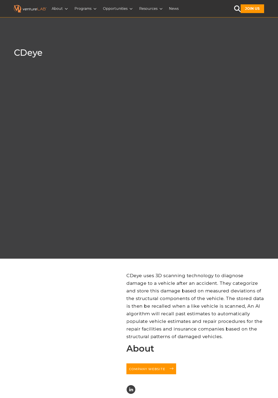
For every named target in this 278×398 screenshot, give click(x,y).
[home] (33, 8)
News (174, 9)
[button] (60, 8)
